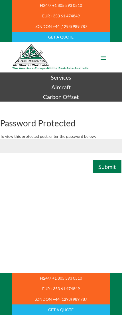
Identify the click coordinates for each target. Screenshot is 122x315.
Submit (107, 166)
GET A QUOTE (61, 37)
